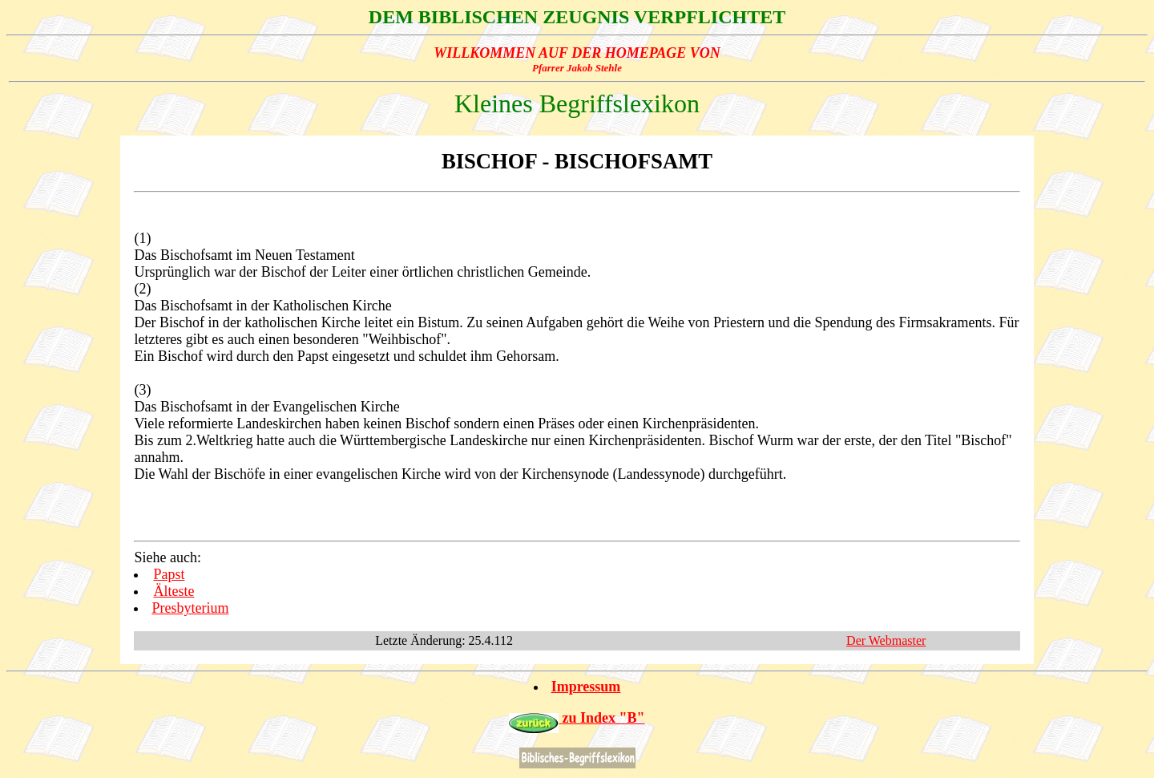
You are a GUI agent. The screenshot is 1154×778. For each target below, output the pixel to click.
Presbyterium (189, 608)
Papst (168, 574)
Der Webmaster (886, 640)
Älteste (173, 591)
